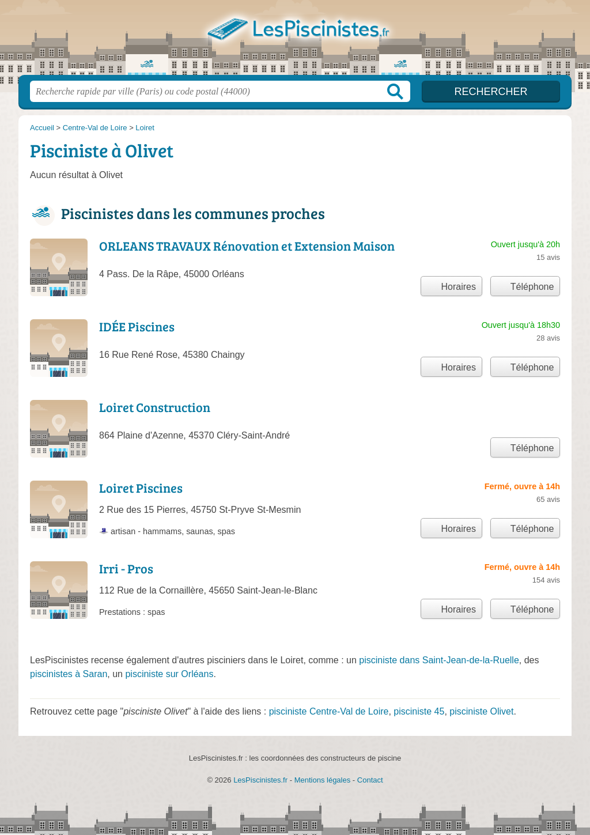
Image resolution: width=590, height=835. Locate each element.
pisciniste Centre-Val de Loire (329, 711)
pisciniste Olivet (481, 711)
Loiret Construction (154, 406)
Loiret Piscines (141, 487)
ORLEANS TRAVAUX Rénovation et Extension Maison (247, 245)
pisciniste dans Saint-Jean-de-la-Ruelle (439, 660)
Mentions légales (322, 780)
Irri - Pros (126, 568)
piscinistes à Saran (68, 674)
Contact (370, 780)
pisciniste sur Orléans (169, 674)
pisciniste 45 (419, 711)
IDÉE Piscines (137, 326)
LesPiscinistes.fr (295, 41)
